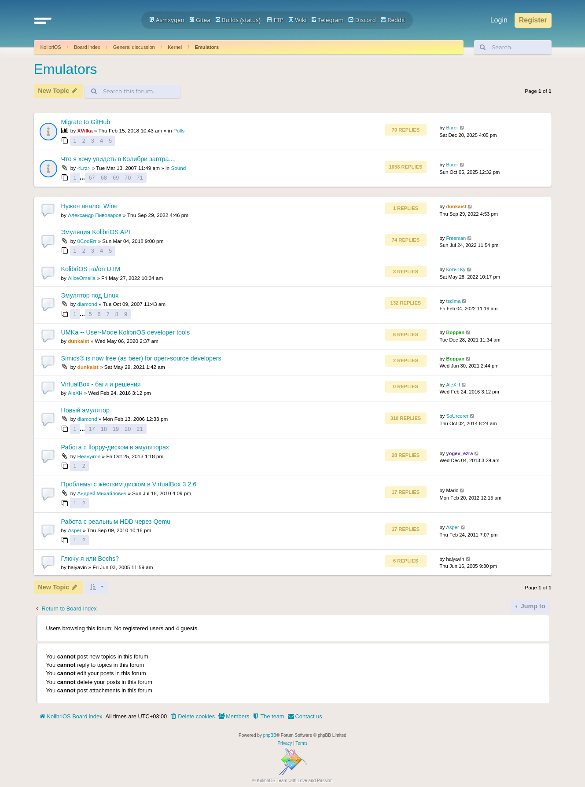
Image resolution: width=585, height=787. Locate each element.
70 (128, 177)
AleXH (75, 393)
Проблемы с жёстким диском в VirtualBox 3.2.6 (129, 484)
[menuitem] (192, 716)
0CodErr (86, 241)
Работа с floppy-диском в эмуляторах (115, 447)
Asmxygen (166, 20)
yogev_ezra (459, 453)
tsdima (453, 301)
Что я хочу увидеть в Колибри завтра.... (118, 158)
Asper (74, 530)
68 (104, 177)
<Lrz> (83, 168)
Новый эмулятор (85, 410)
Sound (178, 168)
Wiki (297, 20)
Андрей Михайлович (101, 493)
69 (116, 177)
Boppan (455, 332)
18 (104, 429)
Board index (87, 47)
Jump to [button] (532, 606)
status (250, 20)
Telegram (327, 20)
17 (91, 429)
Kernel (175, 47)
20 (128, 429)
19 (116, 429)
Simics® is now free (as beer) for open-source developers (141, 358)
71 (139, 177)
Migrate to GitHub (85, 121)
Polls (178, 130)
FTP (275, 20)
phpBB (269, 735)
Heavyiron (88, 456)
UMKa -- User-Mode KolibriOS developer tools (125, 332)
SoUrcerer (457, 416)
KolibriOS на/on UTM (91, 268)
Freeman (456, 238)
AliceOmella (82, 278)
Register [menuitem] (533, 20)
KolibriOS (50, 47)
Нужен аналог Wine (89, 206)
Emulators (207, 47)
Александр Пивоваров (94, 215)
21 (139, 429)
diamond (87, 304)
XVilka (84, 130)
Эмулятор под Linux (90, 295)
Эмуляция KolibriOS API (95, 231)
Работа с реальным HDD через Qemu (116, 521)
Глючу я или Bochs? (90, 558)
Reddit (393, 20)
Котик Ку (455, 269)
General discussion (134, 47)
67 (91, 177)
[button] (43, 20)
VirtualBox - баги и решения (101, 384)
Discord (362, 20)
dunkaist (456, 206)
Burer (452, 127)
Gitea (199, 20)
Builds (227, 20)
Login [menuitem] (499, 20)
